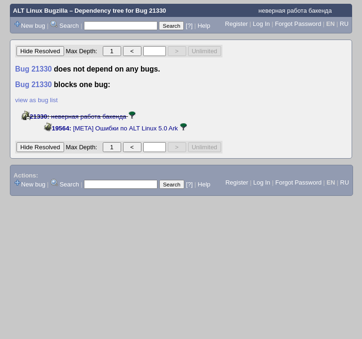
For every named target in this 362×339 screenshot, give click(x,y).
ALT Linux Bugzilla (40, 10)
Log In (261, 23)
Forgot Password (298, 23)
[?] (189, 25)
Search (69, 25)
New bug (33, 25)
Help (203, 25)
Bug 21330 (150, 10)
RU (344, 23)
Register (236, 23)
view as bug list (36, 100)
